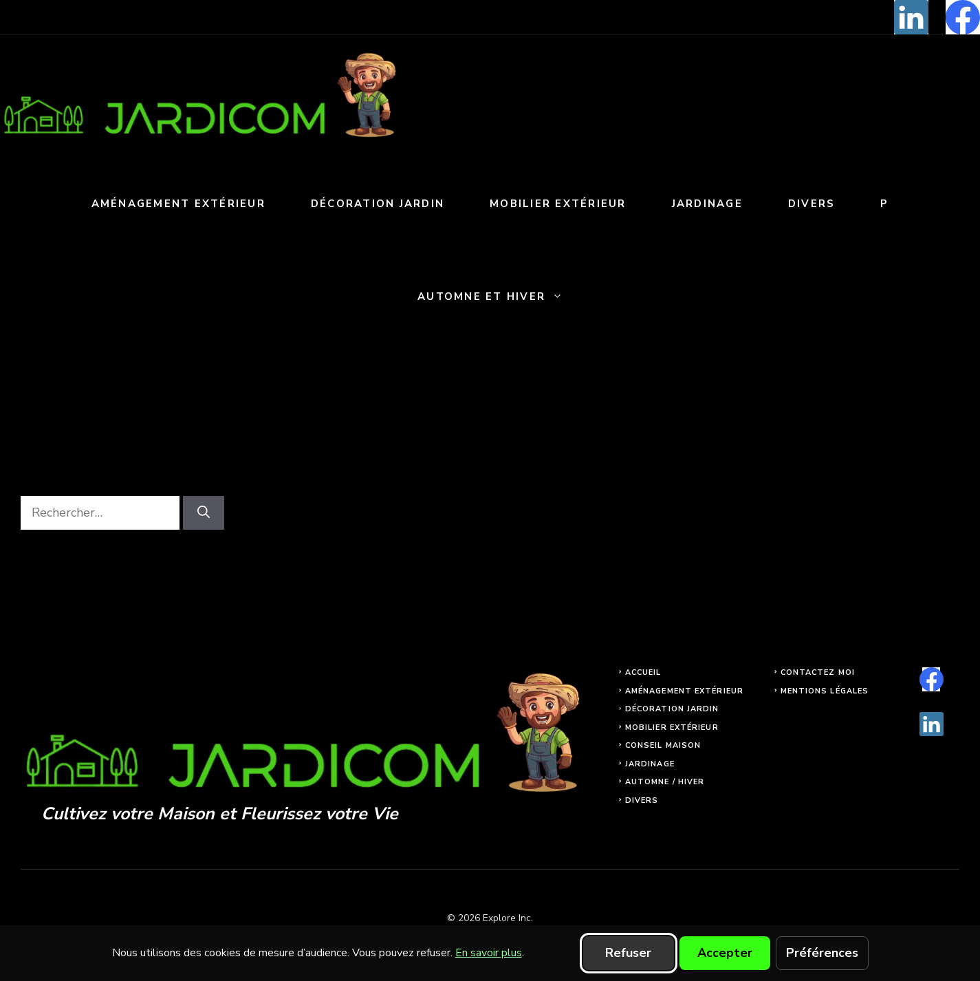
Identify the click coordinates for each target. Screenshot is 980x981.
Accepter (724, 953)
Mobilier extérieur (558, 204)
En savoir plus (488, 952)
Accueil (643, 672)
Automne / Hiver (665, 782)
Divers (812, 204)
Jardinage (707, 204)
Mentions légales (825, 691)
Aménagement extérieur (178, 204)
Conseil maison (663, 745)
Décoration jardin (377, 204)
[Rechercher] (203, 513)
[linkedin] (911, 17)
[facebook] (963, 17)
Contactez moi (818, 672)
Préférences (822, 953)
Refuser (628, 953)
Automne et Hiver (501, 296)
